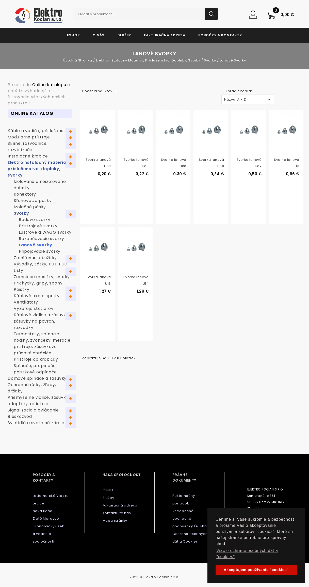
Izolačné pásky (30, 207)
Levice (38, 503)
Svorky (21, 213)
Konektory (25, 194)
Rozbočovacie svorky (41, 238)
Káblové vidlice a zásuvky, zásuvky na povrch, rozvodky (42, 321)
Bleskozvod (20, 416)
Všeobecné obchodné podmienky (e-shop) (191, 519)
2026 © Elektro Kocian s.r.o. (154, 577)
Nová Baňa (43, 511)
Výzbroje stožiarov (33, 308)
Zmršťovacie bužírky (35, 257)
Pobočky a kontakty (220, 35)
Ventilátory (26, 302)
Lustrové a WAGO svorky (45, 232)
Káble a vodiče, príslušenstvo (39, 130)
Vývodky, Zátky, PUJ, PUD (41, 264)
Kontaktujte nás (117, 513)
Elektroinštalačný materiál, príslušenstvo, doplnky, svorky (38, 169)
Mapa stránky (115, 520)
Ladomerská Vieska (51, 495)
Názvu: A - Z (248, 100)
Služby (124, 35)
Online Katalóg (32, 113)
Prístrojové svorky (38, 226)
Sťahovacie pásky (33, 200)
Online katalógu (49, 84)
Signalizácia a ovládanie (33, 410)
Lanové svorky (35, 245)
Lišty (18, 270)
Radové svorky (34, 219)
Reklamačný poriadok (183, 499)
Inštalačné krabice (28, 156)
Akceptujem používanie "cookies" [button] (256, 570)
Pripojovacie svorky (39, 251)
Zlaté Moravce (46, 518)
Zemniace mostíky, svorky (42, 276)
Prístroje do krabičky (36, 359)
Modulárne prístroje (29, 137)
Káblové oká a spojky (37, 295)
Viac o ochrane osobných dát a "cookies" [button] (247, 553)
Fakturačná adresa (164, 35)
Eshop (73, 35)
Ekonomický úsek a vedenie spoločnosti (48, 534)
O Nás (99, 35)
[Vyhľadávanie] (145, 14)
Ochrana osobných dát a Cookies (190, 537)
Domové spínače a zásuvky (37, 378)
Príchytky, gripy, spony (38, 283)
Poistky (21, 289)
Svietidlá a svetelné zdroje (36, 422)
